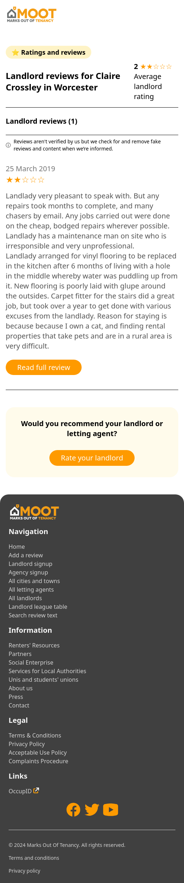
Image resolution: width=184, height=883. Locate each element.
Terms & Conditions (35, 735)
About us (21, 688)
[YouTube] (110, 809)
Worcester (76, 87)
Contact (19, 705)
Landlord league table (38, 607)
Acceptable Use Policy (38, 752)
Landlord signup (30, 564)
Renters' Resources (34, 645)
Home (17, 547)
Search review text (33, 615)
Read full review (43, 367)
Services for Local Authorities (47, 671)
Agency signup (28, 572)
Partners (20, 654)
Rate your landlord (92, 458)
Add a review (26, 555)
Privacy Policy (27, 744)
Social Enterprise (31, 662)
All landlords (25, 598)
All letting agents (31, 589)
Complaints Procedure (38, 761)
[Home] (31, 14)
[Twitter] (92, 809)
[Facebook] (73, 809)
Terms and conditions (34, 857)
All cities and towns (34, 581)
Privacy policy (24, 870)
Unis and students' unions (43, 680)
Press (16, 697)
